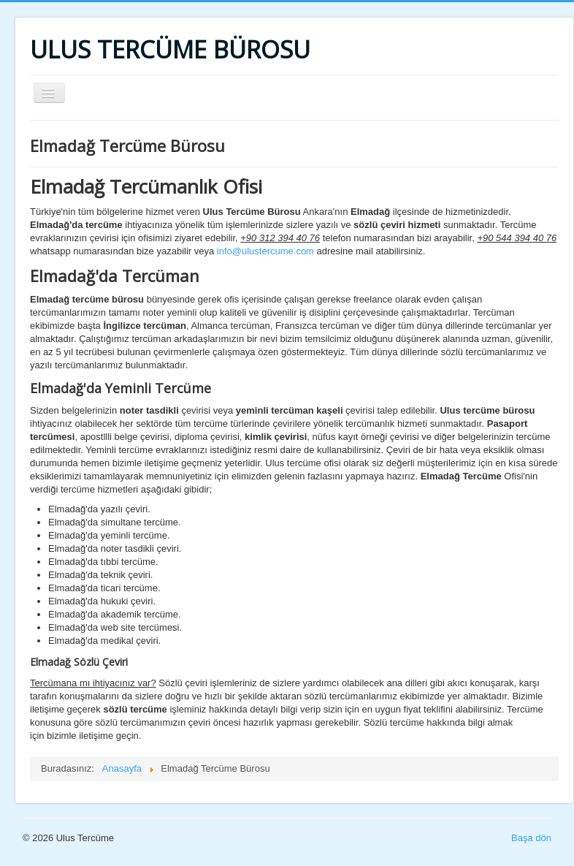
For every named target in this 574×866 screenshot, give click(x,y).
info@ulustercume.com (265, 251)
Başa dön (531, 837)
